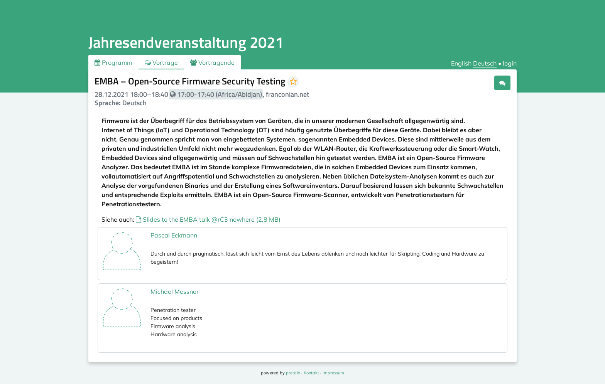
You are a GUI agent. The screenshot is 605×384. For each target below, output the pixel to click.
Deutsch (485, 63)
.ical (481, 82)
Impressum (333, 373)
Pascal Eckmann (173, 235)
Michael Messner (174, 291)
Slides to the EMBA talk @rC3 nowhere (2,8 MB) (208, 219)
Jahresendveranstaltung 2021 (186, 42)
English (461, 63)
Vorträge (161, 62)
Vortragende (212, 62)
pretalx (293, 373)
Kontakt (311, 373)
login (510, 63)
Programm (113, 62)
